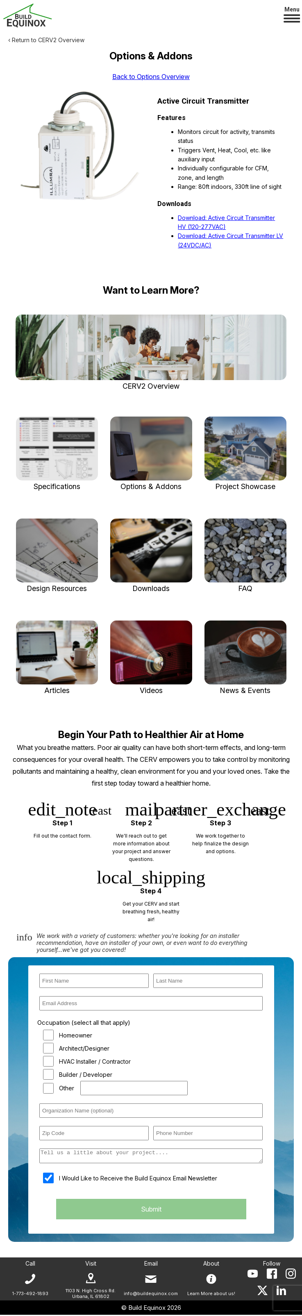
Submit (151, 1211)
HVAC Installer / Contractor (95, 1061)
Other (66, 1088)
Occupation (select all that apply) (83, 1022)
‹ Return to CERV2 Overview (46, 39)
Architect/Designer (84, 1048)
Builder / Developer (85, 1074)
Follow (271, 1264)
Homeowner (75, 1035)
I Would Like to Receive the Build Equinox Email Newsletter (138, 1180)
